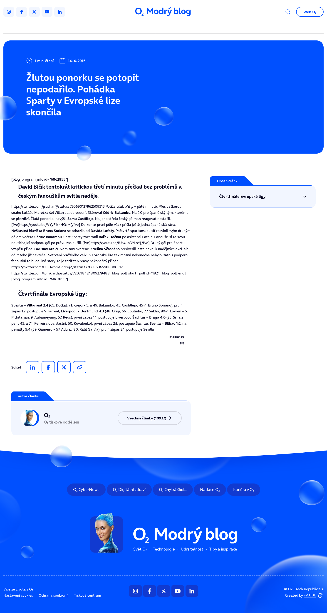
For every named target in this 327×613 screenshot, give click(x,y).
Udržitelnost (173, 26)
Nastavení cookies (18, 595)
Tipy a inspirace (210, 26)
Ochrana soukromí (53, 595)
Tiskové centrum (87, 595)
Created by (304, 595)
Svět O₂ (110, 26)
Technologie (140, 26)
